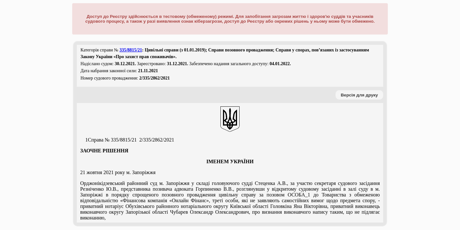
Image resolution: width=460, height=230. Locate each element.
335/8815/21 (130, 50)
